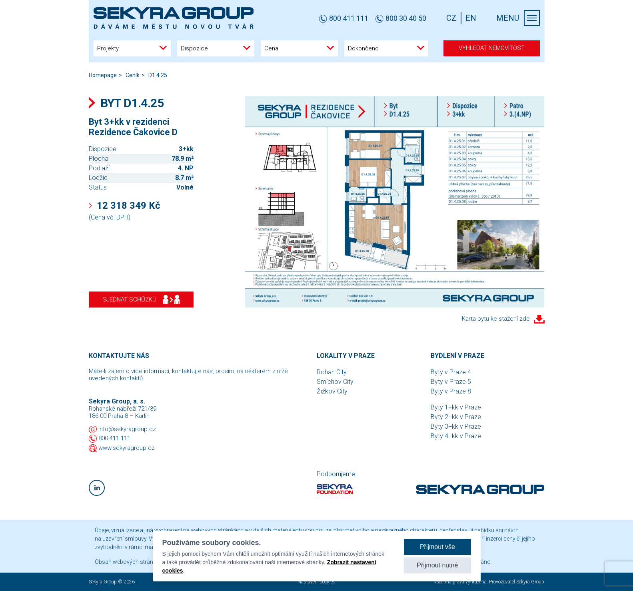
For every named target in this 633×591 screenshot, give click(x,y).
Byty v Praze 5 (451, 381)
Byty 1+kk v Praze (456, 407)
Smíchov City (335, 381)
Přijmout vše (437, 546)
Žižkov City (332, 391)
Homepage (103, 75)
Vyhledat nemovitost (492, 48)
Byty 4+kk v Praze (456, 436)
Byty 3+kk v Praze (456, 426)
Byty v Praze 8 (451, 391)
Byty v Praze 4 (451, 372)
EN (470, 18)
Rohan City (332, 372)
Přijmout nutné (437, 565)
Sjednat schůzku (141, 299)
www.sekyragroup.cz (126, 447)
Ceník (133, 75)
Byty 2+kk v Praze (456, 417)
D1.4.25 (157, 75)
